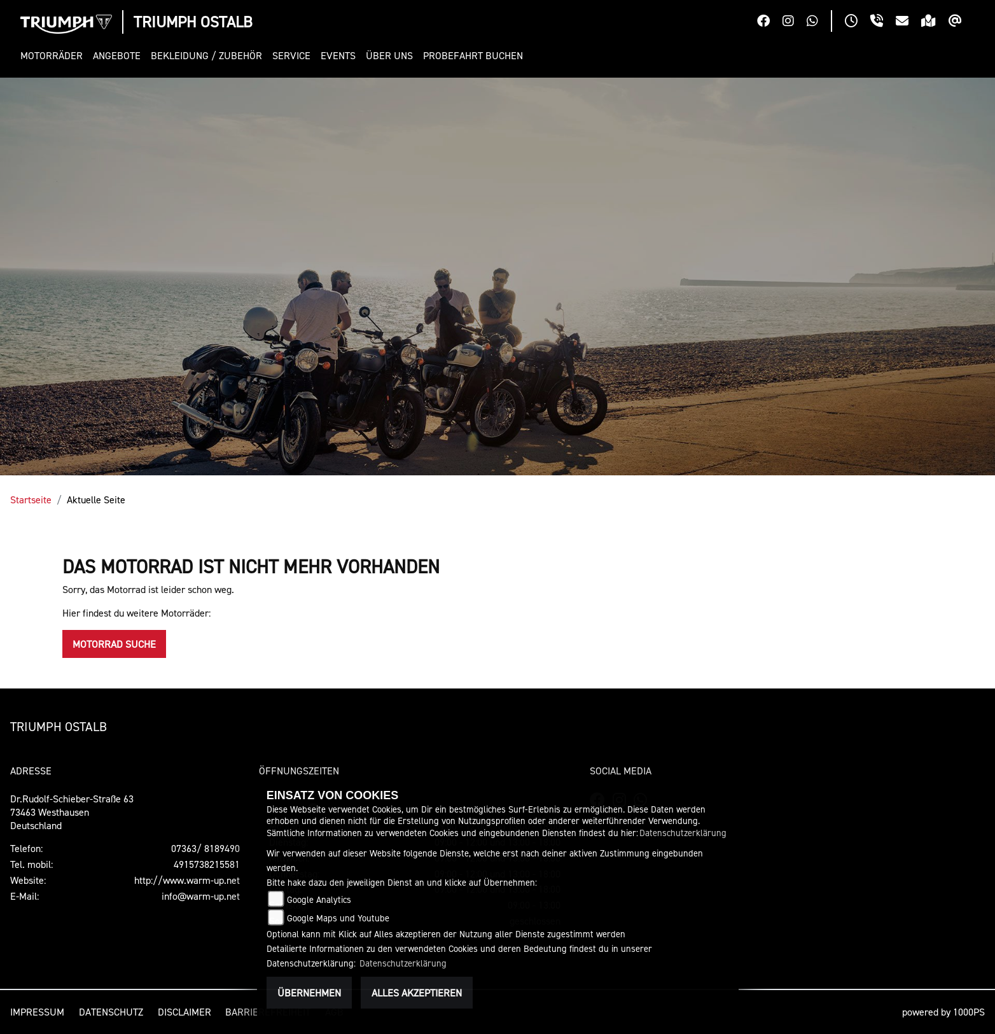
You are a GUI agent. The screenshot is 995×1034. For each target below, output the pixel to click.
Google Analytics (319, 899)
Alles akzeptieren (417, 992)
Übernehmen (309, 992)
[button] (54, 55)
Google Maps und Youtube (338, 917)
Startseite (31, 499)
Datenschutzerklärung (683, 832)
